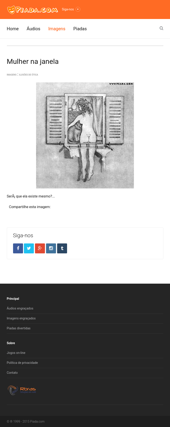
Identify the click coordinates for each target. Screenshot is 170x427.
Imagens (56, 28)
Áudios (33, 28)
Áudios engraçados (20, 308)
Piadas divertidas (19, 328)
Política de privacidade (22, 362)
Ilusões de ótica (28, 75)
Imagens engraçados (21, 318)
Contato (12, 372)
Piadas (80, 28)
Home (13, 28)
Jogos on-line (16, 353)
